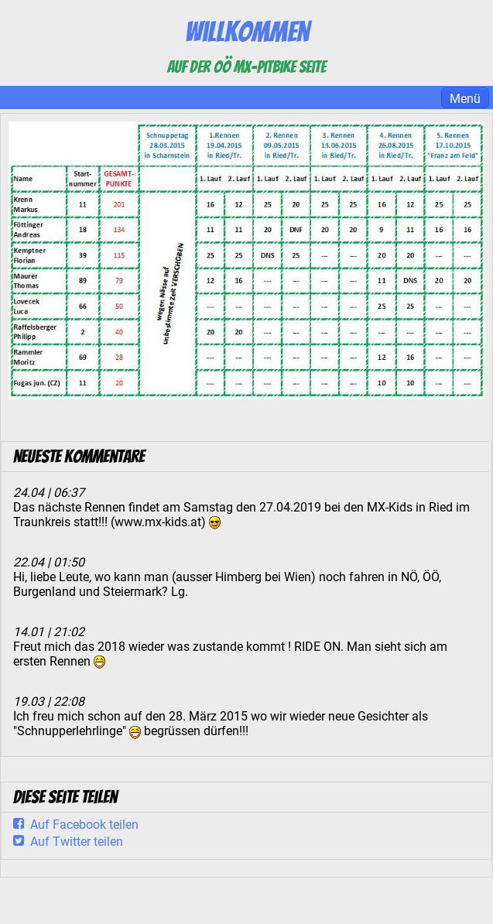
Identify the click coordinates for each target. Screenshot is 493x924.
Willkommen (247, 32)
